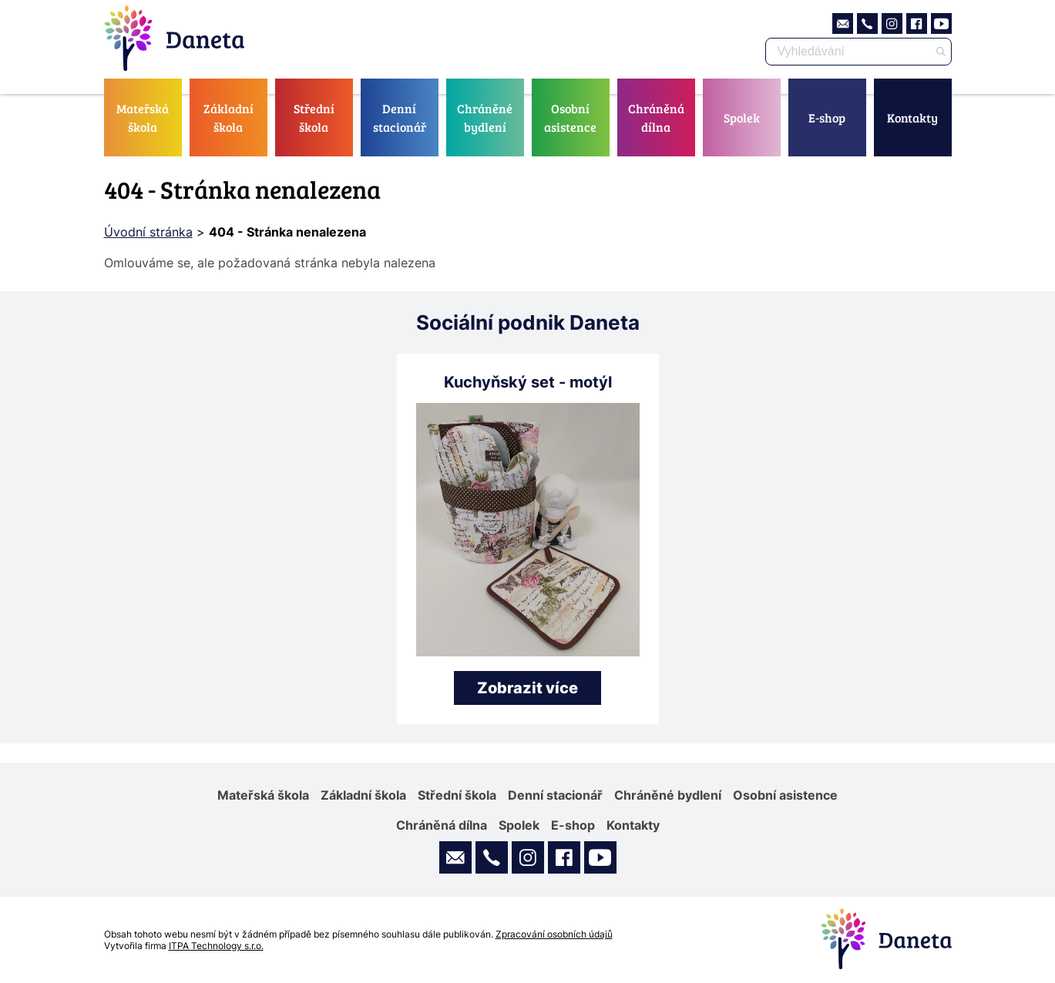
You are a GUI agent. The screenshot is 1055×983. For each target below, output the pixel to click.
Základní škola (228, 117)
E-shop (826, 117)
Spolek (742, 117)
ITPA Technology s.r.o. (216, 945)
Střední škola (314, 117)
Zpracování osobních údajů (554, 934)
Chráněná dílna (656, 117)
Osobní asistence (570, 117)
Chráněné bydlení (484, 117)
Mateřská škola (142, 117)
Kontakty (912, 117)
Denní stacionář (399, 117)
